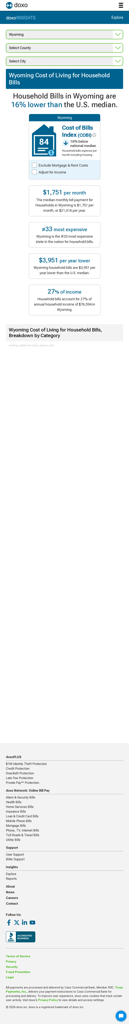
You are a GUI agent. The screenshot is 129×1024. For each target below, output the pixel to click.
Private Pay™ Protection (22, 783)
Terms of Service (18, 956)
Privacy (11, 961)
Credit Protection (17, 768)
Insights (12, 867)
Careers (12, 898)
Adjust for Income (52, 172)
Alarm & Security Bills (20, 797)
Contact (12, 903)
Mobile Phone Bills (19, 821)
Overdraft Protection (20, 773)
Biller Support (15, 859)
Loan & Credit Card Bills (22, 816)
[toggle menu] (121, 5)
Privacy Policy (48, 1000)
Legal (10, 977)
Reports (11, 879)
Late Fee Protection (19, 778)
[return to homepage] (16, 5)
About (10, 886)
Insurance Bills (16, 811)
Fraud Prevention (18, 972)
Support (12, 848)
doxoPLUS (13, 757)
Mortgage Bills (16, 826)
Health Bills (13, 802)
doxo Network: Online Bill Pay (27, 790)
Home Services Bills (20, 807)
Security (11, 967)
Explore (11, 874)
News (10, 892)
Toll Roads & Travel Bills (22, 835)
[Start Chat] (121, 1016)
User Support (15, 854)
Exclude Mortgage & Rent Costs (63, 165)
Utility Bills (13, 840)
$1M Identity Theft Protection (26, 764)
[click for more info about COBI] (93, 135)
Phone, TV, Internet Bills (22, 830)
